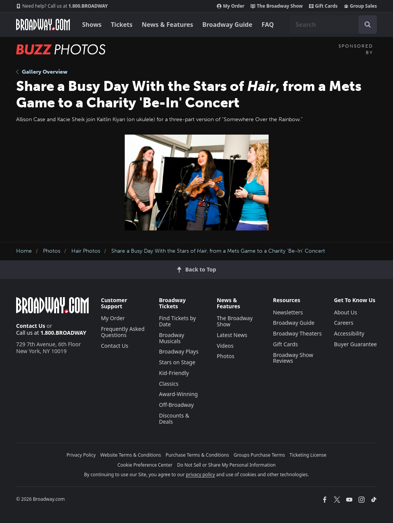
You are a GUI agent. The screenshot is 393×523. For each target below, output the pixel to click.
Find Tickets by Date (177, 321)
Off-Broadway (176, 404)
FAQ (268, 24)
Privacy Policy (81, 455)
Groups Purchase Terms (259, 455)
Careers (343, 322)
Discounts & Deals (174, 418)
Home (24, 251)
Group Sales (360, 6)
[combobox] (333, 24)
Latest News (232, 335)
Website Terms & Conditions (130, 455)
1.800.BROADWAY (62, 6)
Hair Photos (85, 251)
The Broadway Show (277, 6)
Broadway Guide (227, 24)
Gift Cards (323, 6)
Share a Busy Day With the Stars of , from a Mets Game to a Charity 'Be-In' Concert (218, 251)
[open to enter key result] (367, 24)
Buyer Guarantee (355, 344)
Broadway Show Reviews (293, 358)
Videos (225, 345)
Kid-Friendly (174, 373)
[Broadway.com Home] (43, 24)
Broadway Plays (178, 351)
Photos (51, 251)
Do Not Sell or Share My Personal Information (226, 465)
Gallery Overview (42, 72)
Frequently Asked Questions (123, 332)
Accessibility (349, 333)
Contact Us (30, 325)
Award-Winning (178, 394)
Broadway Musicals (171, 338)
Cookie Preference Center (145, 465)
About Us (345, 312)
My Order (230, 6)
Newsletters (288, 312)
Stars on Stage (177, 362)
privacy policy (200, 474)
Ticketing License (308, 455)
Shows (92, 24)
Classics (168, 383)
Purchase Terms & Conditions (197, 455)
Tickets (122, 24)
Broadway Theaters (297, 333)
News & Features (167, 24)
